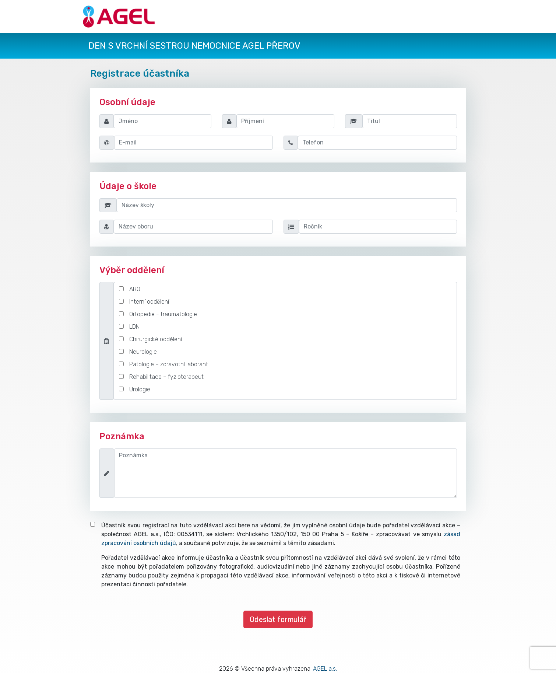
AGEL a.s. (325, 668)
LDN (134, 326)
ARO (134, 289)
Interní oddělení (149, 301)
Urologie (139, 389)
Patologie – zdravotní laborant (168, 364)
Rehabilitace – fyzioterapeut (166, 376)
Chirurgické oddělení (155, 339)
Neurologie (143, 351)
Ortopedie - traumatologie (163, 314)
